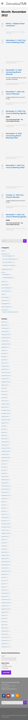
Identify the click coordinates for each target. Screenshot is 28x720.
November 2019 (5, 565)
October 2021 (4, 492)
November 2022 (5, 451)
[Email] (12, 696)
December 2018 (5, 599)
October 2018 (4, 606)
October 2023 (4, 416)
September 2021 (5, 495)
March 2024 (4, 400)
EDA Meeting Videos (7, 277)
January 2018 (4, 634)
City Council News (6, 666)
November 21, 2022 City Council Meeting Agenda (16, 112)
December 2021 (5, 486)
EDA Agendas (5, 274)
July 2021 (3, 501)
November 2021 (5, 489)
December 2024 (5, 372)
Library (3, 294)
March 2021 (4, 514)
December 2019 (5, 561)
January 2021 (4, 520)
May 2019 (3, 583)
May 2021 (3, 508)
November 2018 (5, 602)
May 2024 (3, 394)
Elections (3, 281)
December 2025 (5, 334)
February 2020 (4, 555)
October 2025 (4, 341)
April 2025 (3, 359)
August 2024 (4, 385)
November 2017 (5, 640)
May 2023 (3, 432)
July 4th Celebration (6, 288)
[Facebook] (4, 696)
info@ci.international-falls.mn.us (9, 689)
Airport (3, 250)
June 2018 (3, 618)
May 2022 (3, 470)
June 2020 (3, 542)
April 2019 (3, 587)
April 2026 (3, 322)
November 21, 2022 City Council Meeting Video (15, 41)
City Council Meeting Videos (9, 259)
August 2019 (4, 574)
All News (4, 665)
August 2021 (4, 498)
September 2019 (5, 571)
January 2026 (4, 331)
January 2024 (4, 407)
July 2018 (3, 615)
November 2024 (5, 375)
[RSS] (17, 696)
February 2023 (4, 441)
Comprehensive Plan (6, 269)
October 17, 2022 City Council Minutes (14, 196)
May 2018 (3, 621)
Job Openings (4, 284)
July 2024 (3, 388)
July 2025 (3, 350)
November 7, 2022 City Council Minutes (15, 92)
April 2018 (3, 624)
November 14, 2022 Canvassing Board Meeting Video (14, 135)
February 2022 (4, 479)
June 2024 (3, 391)
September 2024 (5, 382)
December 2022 (5, 448)
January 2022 (4, 483)
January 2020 (4, 558)
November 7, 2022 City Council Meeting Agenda (16, 215)
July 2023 (3, 426)
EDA (2, 272)
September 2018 (5, 609)
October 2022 (4, 454)
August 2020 (4, 536)
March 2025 (4, 363)
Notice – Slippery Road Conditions (15, 24)
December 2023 (5, 410)
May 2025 (3, 356)
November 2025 (5, 337)
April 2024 (3, 397)
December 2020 (5, 524)
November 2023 (5, 413)
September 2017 (5, 647)
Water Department (6, 306)
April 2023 (3, 435)
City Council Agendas (7, 256)
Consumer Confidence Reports (9, 312)
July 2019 (3, 577)
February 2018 (4, 631)
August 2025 (4, 347)
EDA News (4, 668)
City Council (4, 254)
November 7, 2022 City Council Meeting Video (15, 166)
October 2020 (4, 530)
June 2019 (3, 580)
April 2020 (3, 549)
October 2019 (4, 568)
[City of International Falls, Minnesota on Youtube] (8, 696)
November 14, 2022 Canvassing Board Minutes (14, 72)
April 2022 (3, 473)
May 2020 (3, 546)
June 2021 (3, 505)
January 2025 (4, 369)
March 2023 (4, 438)
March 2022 (4, 476)
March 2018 (4, 628)
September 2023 (5, 419)
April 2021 (3, 511)
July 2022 (3, 464)
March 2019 (4, 590)
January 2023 (4, 445)
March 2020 (4, 552)
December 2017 (5, 637)
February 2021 (4, 517)
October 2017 (4, 643)
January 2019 (4, 596)
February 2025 (4, 366)
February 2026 (4, 328)
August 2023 (4, 423)
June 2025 (3, 353)
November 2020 (5, 527)
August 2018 (4, 612)
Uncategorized (4, 303)
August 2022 (4, 460)
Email (3, 656)
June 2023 (3, 429)
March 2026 (4, 325)
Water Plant (4, 310)
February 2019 (4, 593)
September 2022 (5, 457)
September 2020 (5, 533)
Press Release (4, 297)
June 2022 (3, 467)
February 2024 (4, 404)
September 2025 (5, 344)
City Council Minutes (7, 262)
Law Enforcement (5, 291)
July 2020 (3, 539)
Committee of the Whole (8, 265)
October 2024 (4, 378)
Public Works (4, 300)
